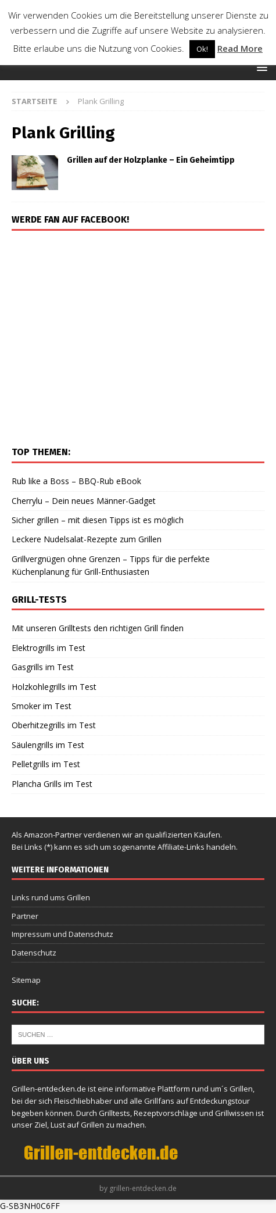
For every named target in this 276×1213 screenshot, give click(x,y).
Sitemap (26, 980)
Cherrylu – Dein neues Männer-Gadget (84, 500)
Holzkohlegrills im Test (54, 686)
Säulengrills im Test (48, 744)
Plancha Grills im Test (52, 783)
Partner (25, 916)
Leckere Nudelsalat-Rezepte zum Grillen (87, 539)
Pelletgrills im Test (46, 764)
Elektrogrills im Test (48, 647)
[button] (260, 67)
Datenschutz (34, 952)
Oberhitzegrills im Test (54, 725)
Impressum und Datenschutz (62, 934)
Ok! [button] (202, 49)
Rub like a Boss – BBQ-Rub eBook (76, 480)
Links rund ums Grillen (51, 897)
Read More (240, 48)
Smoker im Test (41, 705)
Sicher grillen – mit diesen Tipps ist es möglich (98, 519)
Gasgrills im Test (43, 666)
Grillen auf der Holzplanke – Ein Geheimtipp (151, 160)
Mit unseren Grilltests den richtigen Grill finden (98, 628)
